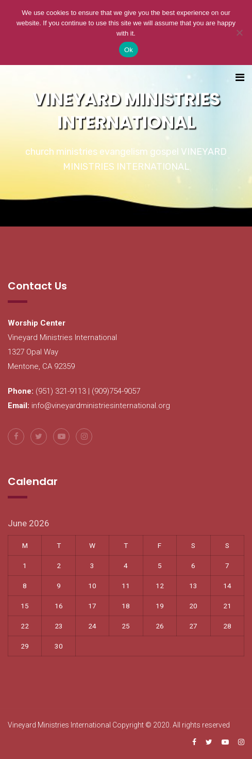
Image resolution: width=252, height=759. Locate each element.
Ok (128, 50)
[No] (239, 32)
